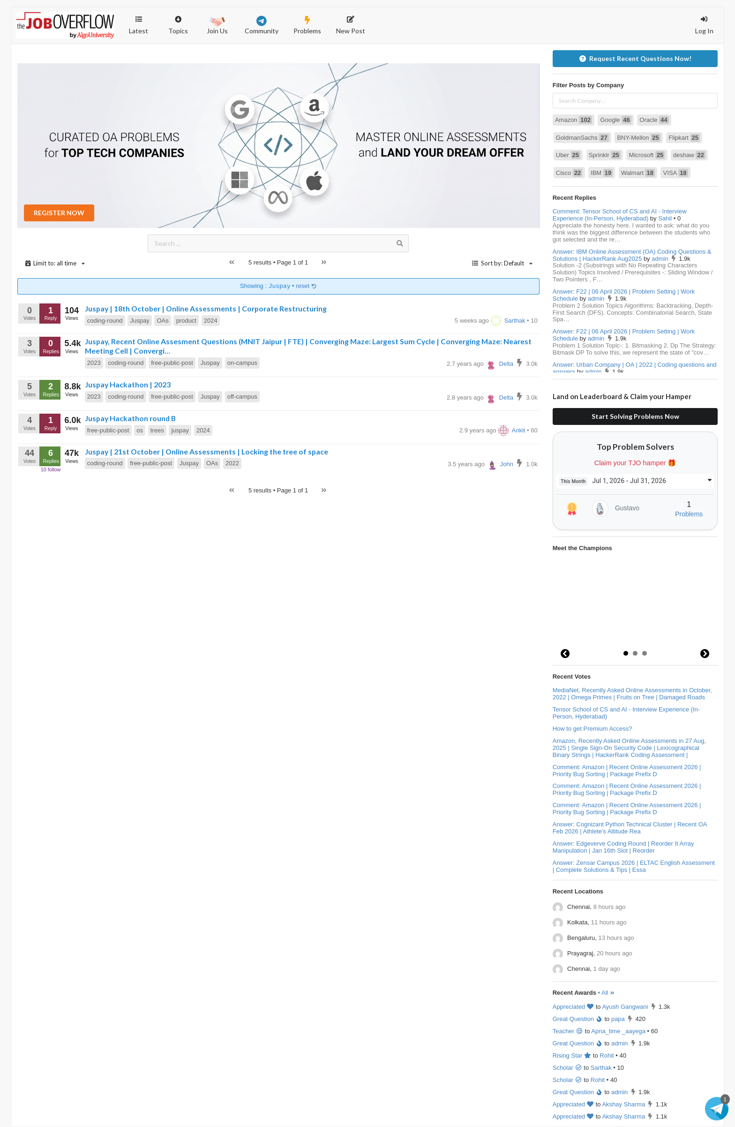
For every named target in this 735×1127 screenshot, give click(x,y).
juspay (180, 430)
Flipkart (684, 138)
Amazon (573, 120)
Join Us (217, 24)
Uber (568, 155)
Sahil (665, 218)
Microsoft (647, 155)
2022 (232, 463)
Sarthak (507, 320)
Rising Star (572, 1055)
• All (606, 992)
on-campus (242, 362)
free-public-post (172, 362)
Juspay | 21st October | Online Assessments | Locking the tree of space (206, 451)
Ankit (511, 430)
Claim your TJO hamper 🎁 (635, 463)
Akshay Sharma (623, 1104)
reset (306, 286)
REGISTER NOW (59, 213)
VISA (675, 173)
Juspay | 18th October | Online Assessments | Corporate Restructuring (206, 308)
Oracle (653, 120)
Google (615, 120)
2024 (211, 320)
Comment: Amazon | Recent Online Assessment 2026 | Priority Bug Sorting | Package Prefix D (627, 771)
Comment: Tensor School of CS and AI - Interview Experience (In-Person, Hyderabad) (620, 215)
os (139, 430)
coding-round (105, 320)
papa (618, 1018)
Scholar (567, 1067)
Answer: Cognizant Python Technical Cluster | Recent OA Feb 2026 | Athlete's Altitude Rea (630, 828)
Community (261, 25)
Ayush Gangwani (625, 1006)
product (186, 320)
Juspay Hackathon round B (130, 418)
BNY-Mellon (638, 138)
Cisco (569, 173)
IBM (602, 173)
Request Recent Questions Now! (635, 58)
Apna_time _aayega (618, 1031)
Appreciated (573, 1006)
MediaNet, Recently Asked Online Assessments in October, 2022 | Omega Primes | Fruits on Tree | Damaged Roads (632, 694)
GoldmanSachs (582, 138)
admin (660, 258)
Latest (138, 25)
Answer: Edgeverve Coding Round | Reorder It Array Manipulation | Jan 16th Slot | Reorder (623, 847)
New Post (350, 25)
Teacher (568, 1031)
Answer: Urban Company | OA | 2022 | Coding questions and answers (635, 368)
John (500, 464)
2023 (94, 362)
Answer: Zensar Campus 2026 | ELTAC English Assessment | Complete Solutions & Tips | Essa (634, 866)
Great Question (578, 1018)
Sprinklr (605, 155)
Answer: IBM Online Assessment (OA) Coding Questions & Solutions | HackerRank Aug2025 (632, 255)
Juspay (139, 320)
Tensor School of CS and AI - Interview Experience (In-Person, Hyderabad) (626, 713)
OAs (162, 320)
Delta (499, 363)
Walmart (638, 173)
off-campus (242, 396)
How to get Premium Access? (592, 728)
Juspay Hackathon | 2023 (128, 384)
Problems (307, 25)
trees (157, 430)
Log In (704, 25)
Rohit (607, 1055)
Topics (178, 21)
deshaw (689, 155)
